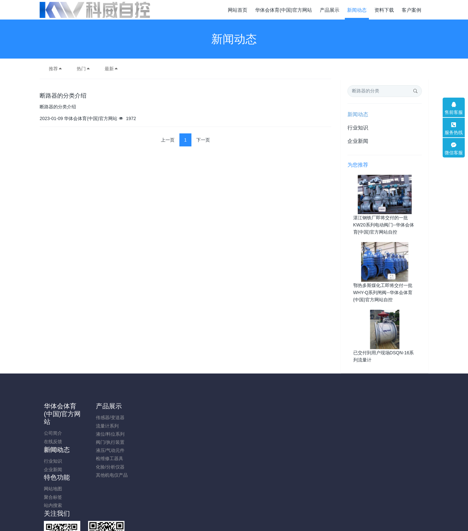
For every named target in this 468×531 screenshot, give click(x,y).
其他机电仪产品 (110, 475)
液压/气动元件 (109, 450)
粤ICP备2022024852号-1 (234, 501)
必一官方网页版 (397, 527)
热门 (83, 68)
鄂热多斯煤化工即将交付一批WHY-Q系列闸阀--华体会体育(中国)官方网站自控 (382, 292)
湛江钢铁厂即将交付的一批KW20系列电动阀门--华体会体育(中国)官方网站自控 (383, 225)
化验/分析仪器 (109, 467)
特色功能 (201, 406)
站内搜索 (197, 434)
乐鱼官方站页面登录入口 (149, 527)
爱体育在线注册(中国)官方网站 (89, 527)
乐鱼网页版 (189, 527)
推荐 (55, 68)
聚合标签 (197, 426)
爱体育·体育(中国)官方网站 (27, 527)
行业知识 (357, 127)
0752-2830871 (360, 420)
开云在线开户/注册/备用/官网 (233, 527)
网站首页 (237, 10)
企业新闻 (357, 141)
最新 (111, 68)
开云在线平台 (430, 527)
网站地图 (197, 417)
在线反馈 (57, 441)
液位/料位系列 (109, 434)
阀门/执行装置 (109, 442)
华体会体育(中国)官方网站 (66, 413)
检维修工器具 (108, 458)
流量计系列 (106, 426)
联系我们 (57, 449)
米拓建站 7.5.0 (245, 509)
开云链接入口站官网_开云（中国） (341, 527)
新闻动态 (357, 114)
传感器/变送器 (109, 417)
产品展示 (108, 406)
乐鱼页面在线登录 (284, 527)
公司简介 (57, 433)
